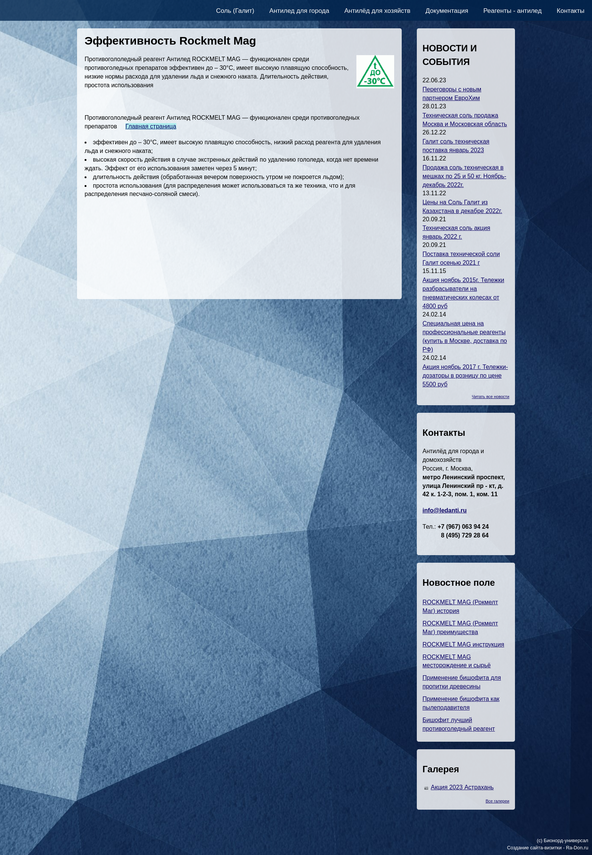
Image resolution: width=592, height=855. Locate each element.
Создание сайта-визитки (534, 847)
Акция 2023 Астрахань (462, 787)
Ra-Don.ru (577, 847)
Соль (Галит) (235, 10)
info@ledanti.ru (444, 510)
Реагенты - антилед (512, 10)
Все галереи (497, 801)
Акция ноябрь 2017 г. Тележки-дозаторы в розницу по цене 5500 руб (465, 375)
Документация (447, 10)
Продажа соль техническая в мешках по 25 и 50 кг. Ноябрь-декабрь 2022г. (464, 176)
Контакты (570, 10)
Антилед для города (299, 10)
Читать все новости (490, 396)
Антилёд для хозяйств (377, 10)
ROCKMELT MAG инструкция (463, 644)
